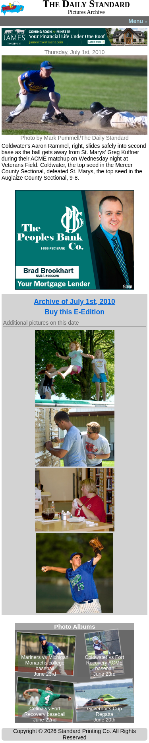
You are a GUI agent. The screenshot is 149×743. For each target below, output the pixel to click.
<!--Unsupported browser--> (74, 673)
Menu (138, 21)
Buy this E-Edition (74, 312)
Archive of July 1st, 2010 (74, 302)
